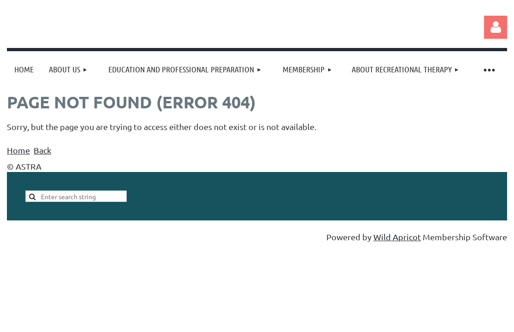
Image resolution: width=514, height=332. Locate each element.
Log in (495, 27)
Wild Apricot (397, 237)
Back (42, 150)
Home (18, 150)
